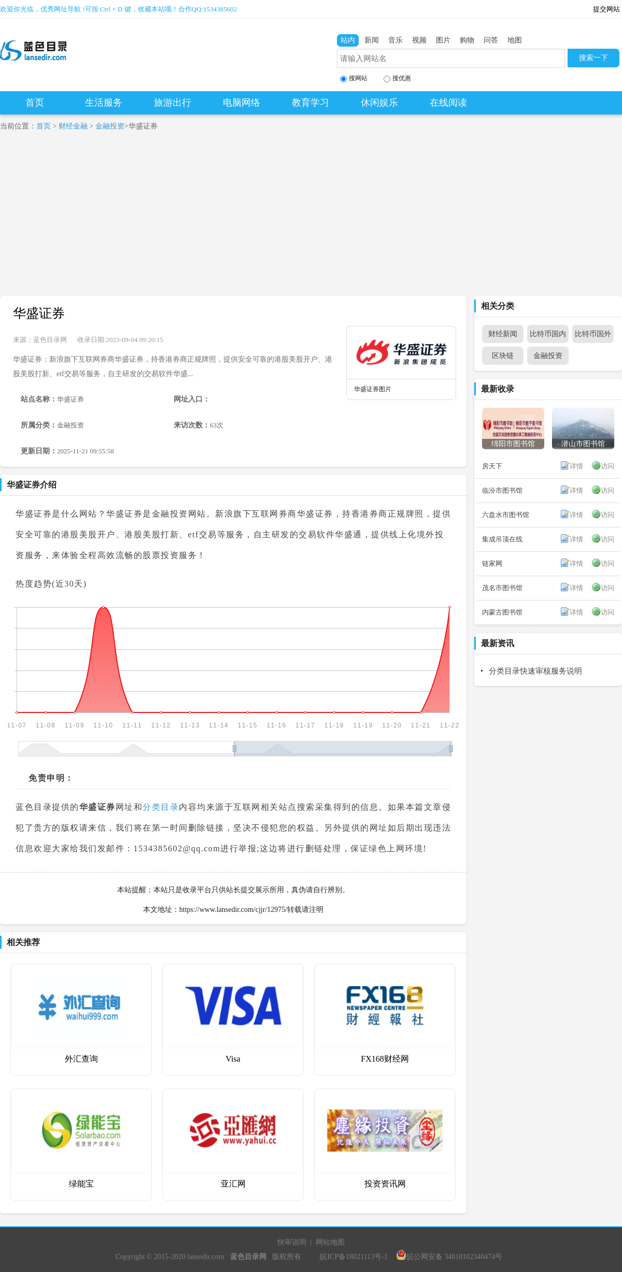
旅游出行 (172, 102)
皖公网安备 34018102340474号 (449, 1257)
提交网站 (606, 9)
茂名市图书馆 (502, 588)
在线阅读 (448, 102)
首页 (34, 102)
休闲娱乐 (379, 102)
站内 (348, 40)
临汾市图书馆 (502, 490)
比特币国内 (548, 334)
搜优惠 (397, 78)
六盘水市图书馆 (505, 515)
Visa (232, 1058)
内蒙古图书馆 (502, 612)
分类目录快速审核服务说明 (535, 671)
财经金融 (73, 126)
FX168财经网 (384, 1058)
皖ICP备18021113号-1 (353, 1257)
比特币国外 (593, 334)
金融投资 (109, 126)
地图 (514, 40)
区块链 (503, 356)
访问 (607, 466)
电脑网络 (241, 102)
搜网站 (353, 78)
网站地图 (330, 1242)
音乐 (395, 40)
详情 (576, 466)
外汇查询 (81, 1058)
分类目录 (161, 807)
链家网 (492, 563)
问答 (491, 40)
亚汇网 (233, 1183)
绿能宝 (81, 1183)
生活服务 (103, 102)
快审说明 (291, 1242)
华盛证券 (39, 313)
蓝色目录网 (50, 340)
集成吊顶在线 (502, 539)
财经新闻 (502, 334)
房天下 (492, 466)
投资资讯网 (385, 1183)
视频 (419, 40)
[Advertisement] (311, 218)
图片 (443, 40)
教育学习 (310, 102)
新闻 (371, 40)
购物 (467, 40)
